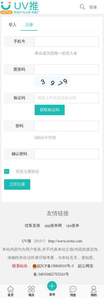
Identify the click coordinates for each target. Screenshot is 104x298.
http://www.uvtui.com (65, 241)
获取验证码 (49, 110)
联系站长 (20, 266)
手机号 (19, 41)
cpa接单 (72, 226)
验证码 (19, 98)
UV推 (26, 241)
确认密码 (19, 154)
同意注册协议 (27, 171)
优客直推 (33, 226)
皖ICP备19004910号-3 (53, 266)
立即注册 (17, 184)
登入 (12, 25)
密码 (19, 126)
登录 (93, 7)
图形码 (19, 69)
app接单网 (54, 226)
